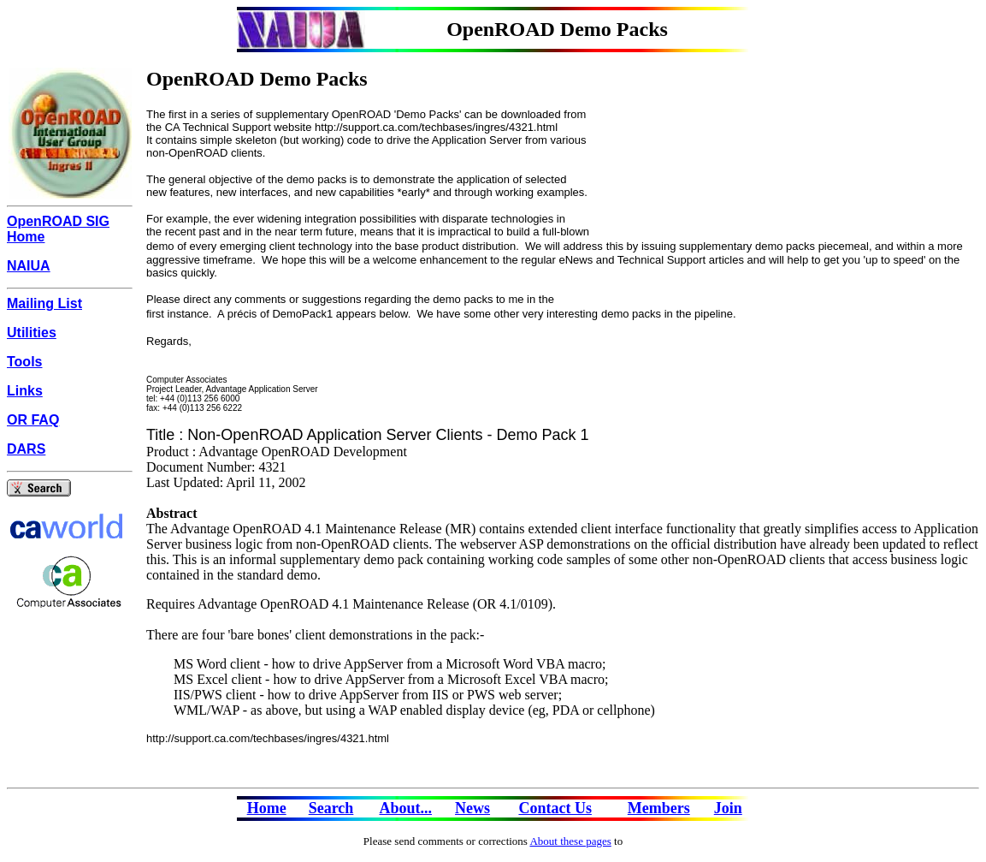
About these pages (570, 841)
